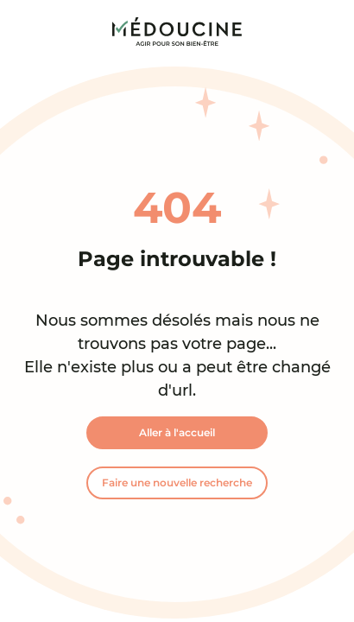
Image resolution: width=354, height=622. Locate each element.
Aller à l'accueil (177, 432)
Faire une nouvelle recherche (177, 482)
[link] (177, 31)
